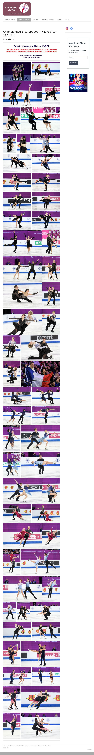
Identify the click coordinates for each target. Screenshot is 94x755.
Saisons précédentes (48, 19)
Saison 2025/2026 (9, 19)
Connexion (89, 749)
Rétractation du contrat (44, 745)
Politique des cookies (26, 745)
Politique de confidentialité (16, 745)
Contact (67, 19)
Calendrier (35, 19)
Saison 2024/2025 (23, 19)
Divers (60, 19)
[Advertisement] (78, 109)
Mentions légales (6, 745)
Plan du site (34, 745)
